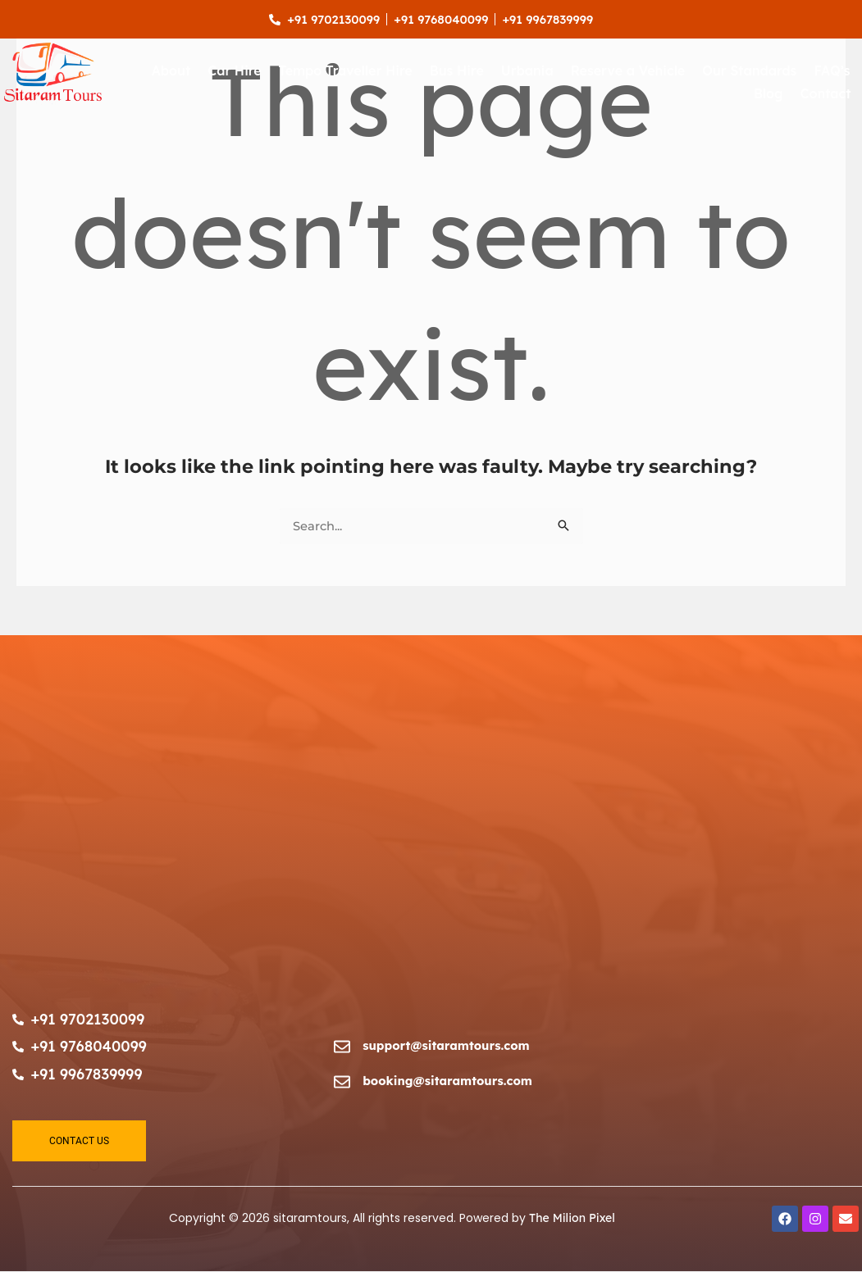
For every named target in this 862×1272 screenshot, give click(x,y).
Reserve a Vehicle (628, 71)
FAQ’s (832, 71)
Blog (768, 94)
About (171, 71)
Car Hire (234, 71)
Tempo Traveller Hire (346, 71)
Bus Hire (457, 71)
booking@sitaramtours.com (449, 1080)
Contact (825, 94)
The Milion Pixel (572, 1219)
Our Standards (749, 71)
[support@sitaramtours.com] (342, 1047)
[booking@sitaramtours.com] (342, 1083)
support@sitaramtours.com (448, 1045)
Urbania (527, 71)
